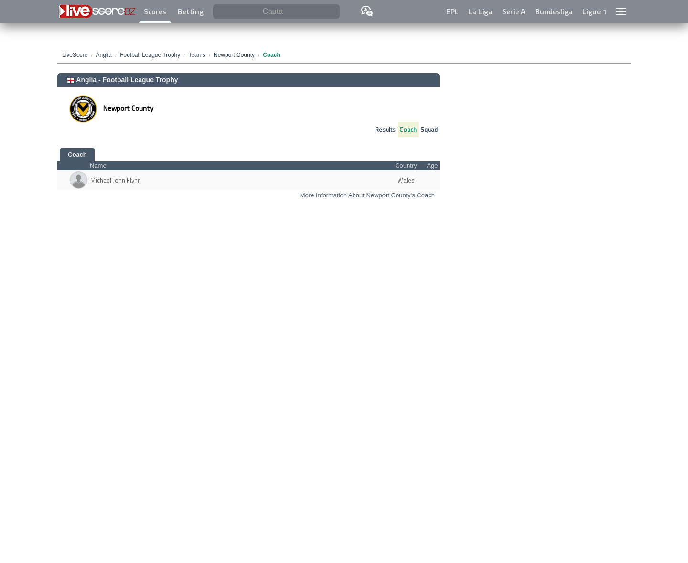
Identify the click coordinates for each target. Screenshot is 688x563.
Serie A (514, 11)
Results (385, 129)
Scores (155, 11)
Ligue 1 (594, 11)
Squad (429, 129)
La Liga (480, 11)
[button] (621, 11)
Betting (191, 11)
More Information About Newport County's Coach (367, 195)
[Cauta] (276, 11)
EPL (452, 11)
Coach (408, 129)
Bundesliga (554, 11)
